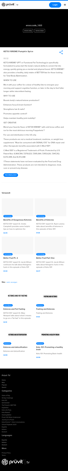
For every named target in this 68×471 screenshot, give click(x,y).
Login (55, 5)
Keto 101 (4, 400)
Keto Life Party (6, 410)
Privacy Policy (6, 453)
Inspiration (5, 408)
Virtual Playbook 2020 (9, 424)
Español (4, 427)
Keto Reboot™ (6, 412)
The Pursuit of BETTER (9, 405)
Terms (4, 455)
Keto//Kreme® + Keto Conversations (13, 422)
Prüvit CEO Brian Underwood (11, 417)
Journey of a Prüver (8, 420)
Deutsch (4, 432)
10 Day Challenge (7, 398)
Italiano (4, 429)
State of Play (6, 395)
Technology (11, 175)
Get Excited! (5, 403)
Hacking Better (6, 415)
